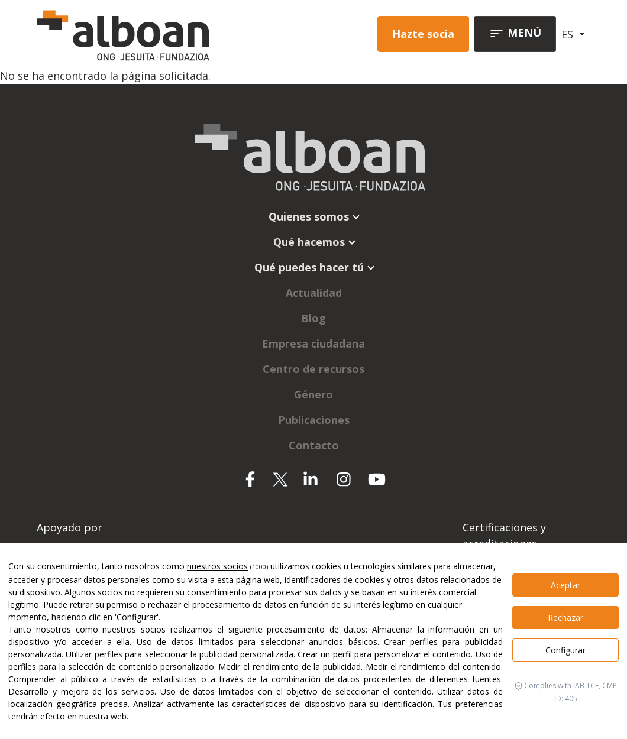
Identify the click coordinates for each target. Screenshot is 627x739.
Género (313, 394)
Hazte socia (423, 34)
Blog (313, 318)
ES (568, 34)
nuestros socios (217, 566)
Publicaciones (314, 420)
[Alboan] (142, 34)
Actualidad (314, 293)
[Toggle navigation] (515, 34)
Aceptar (565, 585)
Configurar (565, 650)
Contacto (314, 445)
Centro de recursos (313, 369)
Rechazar (565, 617)
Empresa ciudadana (313, 343)
